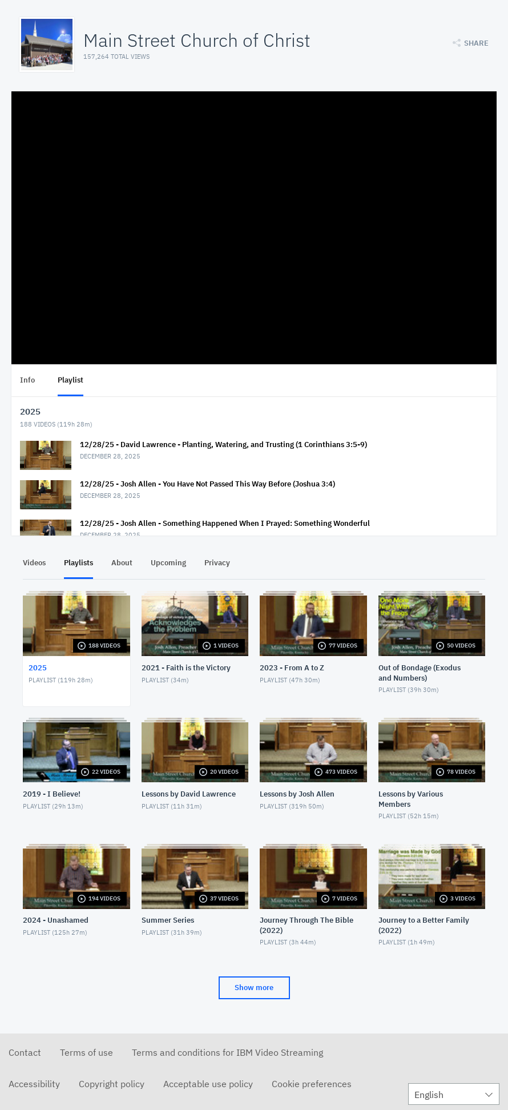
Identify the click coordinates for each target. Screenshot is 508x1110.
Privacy (217, 563)
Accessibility (34, 1083)
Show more (254, 987)
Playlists (78, 563)
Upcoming (168, 563)
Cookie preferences (312, 1083)
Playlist (70, 380)
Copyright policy (111, 1083)
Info (27, 380)
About (121, 563)
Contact (25, 1052)
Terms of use (86, 1052)
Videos (34, 563)
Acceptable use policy (208, 1083)
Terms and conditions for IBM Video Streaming (227, 1052)
